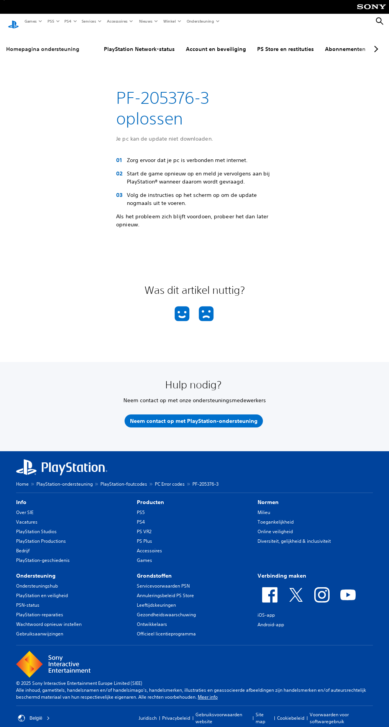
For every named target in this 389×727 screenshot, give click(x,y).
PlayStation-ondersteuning (64, 476)
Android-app (271, 617)
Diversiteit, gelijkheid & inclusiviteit (294, 534)
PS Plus (144, 534)
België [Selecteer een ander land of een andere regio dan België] (34, 711)
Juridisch (148, 710)
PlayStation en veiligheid (42, 588)
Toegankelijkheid (276, 514)
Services (88, 21)
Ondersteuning (200, 21)
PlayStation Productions (41, 534)
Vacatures (27, 514)
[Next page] (375, 41)
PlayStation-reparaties (39, 607)
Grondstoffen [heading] (154, 568)
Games (30, 21)
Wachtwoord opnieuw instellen (49, 617)
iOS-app (266, 607)
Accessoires (117, 21)
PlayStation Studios (36, 524)
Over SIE (24, 505)
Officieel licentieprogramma (166, 626)
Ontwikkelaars (152, 617)
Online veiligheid (275, 524)
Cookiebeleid (290, 710)
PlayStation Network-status (139, 41)
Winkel (169, 21)
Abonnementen (345, 41)
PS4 (67, 21)
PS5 (50, 21)
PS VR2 (144, 524)
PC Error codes (170, 476)
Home (22, 476)
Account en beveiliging (216, 41)
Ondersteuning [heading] (36, 568)
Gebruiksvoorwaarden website (218, 710)
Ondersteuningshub (37, 578)
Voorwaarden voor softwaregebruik (329, 710)
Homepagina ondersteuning (42, 41)
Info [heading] (21, 494)
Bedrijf (23, 543)
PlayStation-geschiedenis (43, 553)
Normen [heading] (268, 494)
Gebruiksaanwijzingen (39, 626)
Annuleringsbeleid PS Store (165, 588)
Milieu (264, 505)
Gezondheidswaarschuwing (166, 607)
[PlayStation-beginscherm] (13, 21)
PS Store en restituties (285, 41)
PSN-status (27, 597)
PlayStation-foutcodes (123, 476)
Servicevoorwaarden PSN (163, 578)
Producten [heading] (150, 494)
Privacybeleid (176, 710)
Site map (260, 710)
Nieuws (145, 21)
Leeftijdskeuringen (156, 597)
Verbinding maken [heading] (282, 568)
